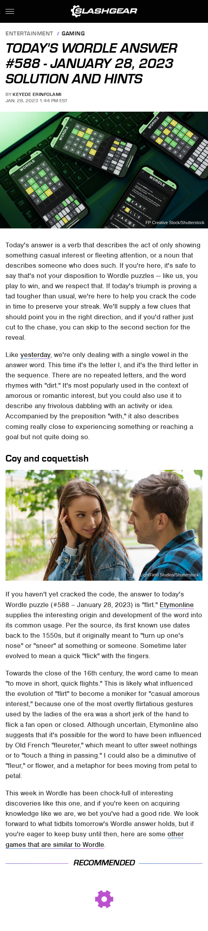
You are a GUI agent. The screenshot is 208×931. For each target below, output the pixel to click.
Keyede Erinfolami (37, 94)
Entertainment (29, 34)
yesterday (35, 354)
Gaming (73, 34)
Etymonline (177, 604)
